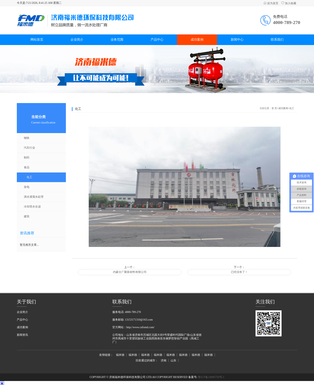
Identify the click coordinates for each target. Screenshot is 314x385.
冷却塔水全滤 (32, 206)
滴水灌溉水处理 (33, 196)
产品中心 (157, 39)
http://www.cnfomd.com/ (140, 327)
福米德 (120, 354)
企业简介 (76, 39)
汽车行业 (29, 147)
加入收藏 (288, 3)
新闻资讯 (22, 334)
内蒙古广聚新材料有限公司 (130, 272)
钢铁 (26, 137)
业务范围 (117, 39)
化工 (29, 177)
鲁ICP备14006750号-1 (210, 377)
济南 (163, 360)
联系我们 (277, 39)
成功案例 (197, 39)
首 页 (274, 108)
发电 (26, 186)
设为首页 (271, 3)
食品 (26, 167)
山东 (173, 360)
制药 (26, 157)
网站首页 (36, 39)
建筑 (26, 216)
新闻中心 (237, 39)
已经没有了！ (239, 272)
